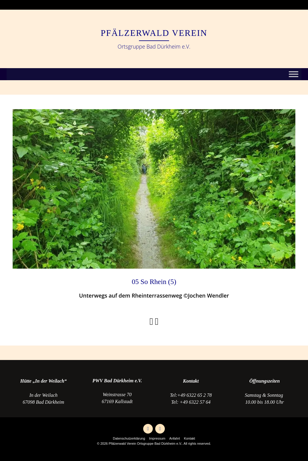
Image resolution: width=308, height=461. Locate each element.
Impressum (157, 438)
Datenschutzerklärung (129, 438)
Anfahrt (174, 438)
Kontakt (189, 438)
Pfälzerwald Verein (154, 33)
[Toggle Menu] (293, 74)
